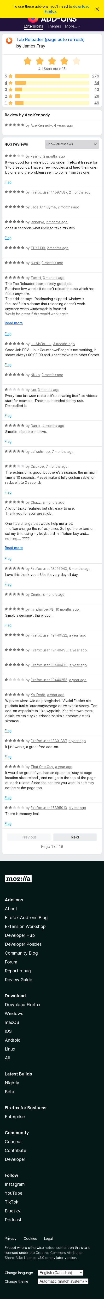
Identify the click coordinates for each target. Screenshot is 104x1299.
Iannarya (37, 222)
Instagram (15, 1184)
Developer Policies (23, 944)
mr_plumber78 (42, 609)
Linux (10, 1048)
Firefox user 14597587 (49, 192)
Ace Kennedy (41, 125)
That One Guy (42, 767)
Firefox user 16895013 (49, 808)
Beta (9, 1091)
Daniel (35, 426)
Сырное (37, 466)
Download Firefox (22, 1004)
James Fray (33, 45)
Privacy (11, 1238)
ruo (33, 390)
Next (75, 837)
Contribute (15, 1150)
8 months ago (53, 502)
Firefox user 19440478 (49, 665)
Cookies (30, 1238)
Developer (15, 1159)
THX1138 (38, 248)
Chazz (36, 502)
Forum (11, 961)
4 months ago (53, 426)
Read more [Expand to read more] (14, 323)
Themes (54, 26)
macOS (12, 1022)
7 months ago (63, 451)
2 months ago (54, 156)
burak (35, 263)
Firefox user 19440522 (49, 635)
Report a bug (18, 970)
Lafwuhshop (40, 451)
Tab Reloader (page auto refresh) (50, 39)
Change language (19, 1273)
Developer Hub (20, 935)
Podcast (13, 1219)
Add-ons (14, 899)
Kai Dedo (38, 695)
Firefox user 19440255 (49, 680)
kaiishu (36, 156)
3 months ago (52, 263)
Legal (48, 1238)
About (11, 908)
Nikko (35, 375)
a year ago (77, 635)
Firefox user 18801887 (49, 741)
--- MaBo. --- (41, 344)
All (7, 1057)
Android (13, 1040)
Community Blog (21, 953)
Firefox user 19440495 (49, 650)
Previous (29, 837)
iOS (8, 1031)
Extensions (33, 26)
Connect (13, 1141)
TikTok (11, 1202)
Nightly (12, 1082)
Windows (14, 1013)
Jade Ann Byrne (43, 207)
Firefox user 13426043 (49, 569)
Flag (8, 182)
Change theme (16, 1281)
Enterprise (15, 1116)
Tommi (36, 278)
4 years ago (63, 125)
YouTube (13, 1193)
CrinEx (36, 594)
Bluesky (12, 1210)
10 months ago (67, 609)
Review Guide (18, 979)
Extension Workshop (25, 926)
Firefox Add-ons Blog (26, 917)
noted (49, 1248)
